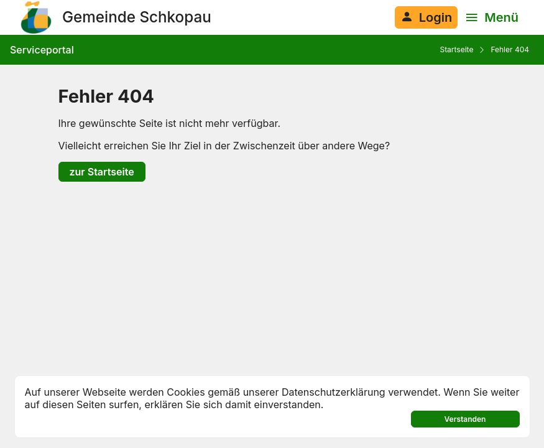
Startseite (456, 49)
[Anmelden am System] (426, 17)
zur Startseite (102, 172)
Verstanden (465, 419)
